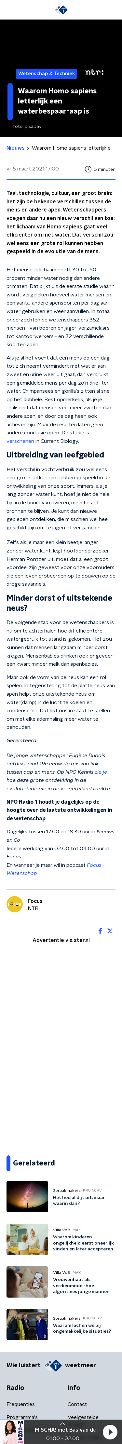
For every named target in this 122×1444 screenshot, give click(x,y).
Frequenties (21, 1404)
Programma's (22, 1417)
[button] (110, 1432)
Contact (77, 1404)
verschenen (20, 441)
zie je (101, 772)
